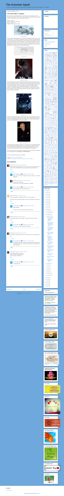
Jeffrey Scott (12, 251)
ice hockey (50, 118)
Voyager (55, 175)
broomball (55, 76)
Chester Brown (48, 79)
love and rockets (53, 125)
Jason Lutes (47, 120)
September (49, 216)
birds (54, 70)
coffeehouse (53, 84)
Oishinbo (54, 138)
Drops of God (53, 92)
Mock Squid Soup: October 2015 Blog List (50, 247)
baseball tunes (47, 68)
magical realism (52, 126)
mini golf (55, 130)
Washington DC (47, 177)
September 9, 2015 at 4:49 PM (28, 205)
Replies (12, 171)
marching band (47, 127)
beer (51, 69)
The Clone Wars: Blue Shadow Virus (50, 233)
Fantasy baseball (50, 101)
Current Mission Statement (50, 41)
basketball (55, 68)
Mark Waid (54, 127)
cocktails (55, 83)
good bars (50, 111)
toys (56, 168)
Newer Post (9, 289)
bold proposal (52, 73)
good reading (22, 158)
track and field (48, 169)
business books (54, 77)
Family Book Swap (48, 100)
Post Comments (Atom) (26, 293)
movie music (48, 131)
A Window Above (48, 57)
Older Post (38, 289)
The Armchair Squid (18, 4)
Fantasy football (48, 102)
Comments (48, 35)
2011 (47, 282)
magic (45, 126)
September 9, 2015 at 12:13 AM (19, 216)
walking (48, 176)
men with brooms (49, 130)
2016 (47, 207)
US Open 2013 (51, 174)
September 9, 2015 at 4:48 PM (28, 187)
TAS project (52, 162)
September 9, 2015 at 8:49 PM (28, 240)
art (52, 58)
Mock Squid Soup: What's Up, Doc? (50, 250)
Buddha (47, 77)
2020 (47, 200)
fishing (52, 106)
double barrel (47, 92)
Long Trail (53, 124)
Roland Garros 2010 (52, 145)
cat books (55, 78)
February (49, 273)
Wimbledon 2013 (52, 180)
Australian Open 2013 (51, 62)
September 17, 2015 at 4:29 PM (21, 251)
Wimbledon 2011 (48, 179)
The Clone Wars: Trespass (50, 254)
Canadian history (49, 78)
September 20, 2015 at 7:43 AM (28, 261)
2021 (47, 199)
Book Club (51, 75)
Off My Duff (48, 138)
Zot (46, 184)
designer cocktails (54, 90)
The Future (52, 165)
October (48, 214)
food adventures (50, 107)
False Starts (50, 97)
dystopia (51, 93)
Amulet (49, 58)
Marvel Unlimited (53, 129)
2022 (47, 197)
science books (48, 150)
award (56, 63)
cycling (55, 89)
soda (47, 154)
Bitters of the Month (49, 71)
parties (46, 141)
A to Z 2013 (52, 55)
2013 (47, 279)
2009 (47, 286)
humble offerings (51, 117)
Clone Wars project (13, 158)
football (46, 110)
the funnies (47, 165)
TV (33, 158)
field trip (47, 105)
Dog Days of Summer (51, 91)
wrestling (54, 182)
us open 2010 (54, 171)
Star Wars (30, 158)
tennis (52, 164)
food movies (53, 108)
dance (48, 90)
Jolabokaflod (53, 120)
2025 (47, 192)
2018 (47, 204)
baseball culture (51, 67)
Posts (47, 33)
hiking (56, 115)
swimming (51, 161)
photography (47, 142)
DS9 (46, 93)
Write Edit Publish (48, 183)
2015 (47, 209)
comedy (54, 85)
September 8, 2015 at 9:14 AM (21, 165)
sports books (54, 157)
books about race (48, 76)
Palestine (54, 140)
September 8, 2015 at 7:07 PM (19, 195)
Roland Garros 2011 (51, 146)
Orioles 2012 (47, 140)
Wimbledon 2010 (52, 178)
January (48, 275)
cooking (51, 88)
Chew (54, 79)
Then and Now (54, 166)
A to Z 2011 (51, 54)
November (49, 212)
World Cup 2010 (48, 182)
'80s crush (46, 52)
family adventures (51, 98)
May (48, 268)
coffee (49, 84)
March (48, 271)
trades (53, 169)
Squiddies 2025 (48, 43)
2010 (47, 284)
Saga (54, 149)
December (49, 211)
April (48, 270)
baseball (55, 66)
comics (18, 158)
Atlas (50, 59)
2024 (47, 194)
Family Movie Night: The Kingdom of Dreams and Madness (49, 238)
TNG (51, 168)
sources (27, 158)
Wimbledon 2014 (48, 181)
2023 (47, 195)
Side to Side (48, 152)
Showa (55, 151)
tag (48, 162)
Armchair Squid (9, 490)
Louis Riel (46, 125)
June (48, 266)
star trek (55, 158)
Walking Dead (53, 176)
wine (54, 181)
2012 (47, 280)
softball (51, 154)
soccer (55, 153)
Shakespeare (51, 151)
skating (46, 153)
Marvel (46, 128)
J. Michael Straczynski (52, 119)
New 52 (46, 136)
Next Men (51, 136)
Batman (48, 69)
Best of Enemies (48, 70)
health (52, 115)
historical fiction (49, 116)
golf (46, 111)
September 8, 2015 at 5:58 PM (28, 174)
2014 (47, 277)
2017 (47, 206)
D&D (45, 90)
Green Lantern (54, 114)
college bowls (47, 85)
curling (50, 89)
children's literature (49, 80)
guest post (47, 115)
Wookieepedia (24, 36)
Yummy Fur (55, 183)
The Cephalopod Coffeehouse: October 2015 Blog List (50, 224)
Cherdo (11, 216)
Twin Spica (52, 170)
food (56, 106)
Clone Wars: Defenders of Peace (50, 260)
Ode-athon (55, 137)
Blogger (38, 493)
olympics (46, 139)
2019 (47, 202)
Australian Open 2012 (53, 61)
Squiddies (48, 158)
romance (50, 149)
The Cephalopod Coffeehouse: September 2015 (50, 229)
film (51, 105)
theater (49, 166)
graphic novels (47, 114)
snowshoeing (51, 153)
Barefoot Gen (48, 66)
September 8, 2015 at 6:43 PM (24, 180)
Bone (45, 75)
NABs (50, 135)
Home (24, 289)
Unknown (12, 195)
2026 (47, 190)
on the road (52, 139)
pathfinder (52, 141)
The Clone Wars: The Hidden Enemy (50, 243)
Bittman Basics (48, 72)
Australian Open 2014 (49, 63)
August (48, 263)
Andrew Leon (12, 165)
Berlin (55, 69)
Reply (11, 169)
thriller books (49, 167)
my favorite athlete (50, 132)
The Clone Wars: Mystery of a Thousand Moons (50, 219)
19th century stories (51, 53)
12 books (51, 52)
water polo (54, 177)
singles (53, 152)
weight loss (46, 178)
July (48, 265)
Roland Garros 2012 (48, 147)
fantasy (55, 100)
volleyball (50, 175)
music (55, 131)
